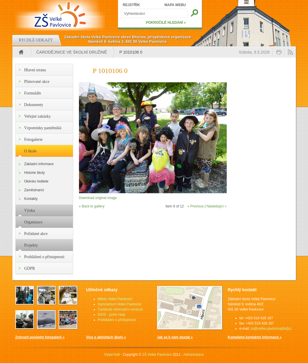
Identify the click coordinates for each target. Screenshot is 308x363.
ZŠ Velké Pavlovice (157, 355)
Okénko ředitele (36, 181)
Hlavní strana (35, 70)
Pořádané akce (36, 233)
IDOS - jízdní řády (111, 315)
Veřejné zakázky (37, 116)
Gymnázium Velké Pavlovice (119, 304)
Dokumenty (33, 105)
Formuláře (32, 93)
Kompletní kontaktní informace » (255, 337)
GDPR (29, 268)
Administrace (193, 355)
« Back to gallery (92, 206)
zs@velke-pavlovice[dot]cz (271, 328)
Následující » (216, 206)
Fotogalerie (33, 139)
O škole (30, 151)
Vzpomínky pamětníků (43, 128)
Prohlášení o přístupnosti (44, 257)
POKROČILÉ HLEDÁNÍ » (166, 23)
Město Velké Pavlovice (115, 299)
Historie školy (34, 173)
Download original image (98, 198)
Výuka (29, 210)
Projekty (31, 245)
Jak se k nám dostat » (175, 337)
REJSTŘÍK (131, 5)
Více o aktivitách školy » (106, 337)
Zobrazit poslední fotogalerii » (40, 337)
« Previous (195, 206)
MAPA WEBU (175, 5)
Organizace (33, 222)
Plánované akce (36, 81)
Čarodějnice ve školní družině (71, 52)
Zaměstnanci (34, 190)
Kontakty (31, 199)
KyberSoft (112, 355)
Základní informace (39, 164)
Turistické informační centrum (120, 309)
